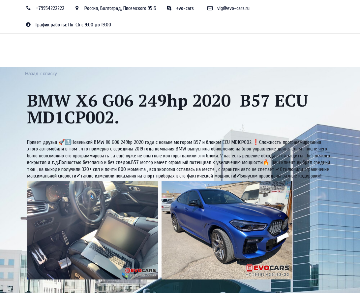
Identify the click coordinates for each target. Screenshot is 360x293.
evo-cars (185, 8)
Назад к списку (41, 73)
